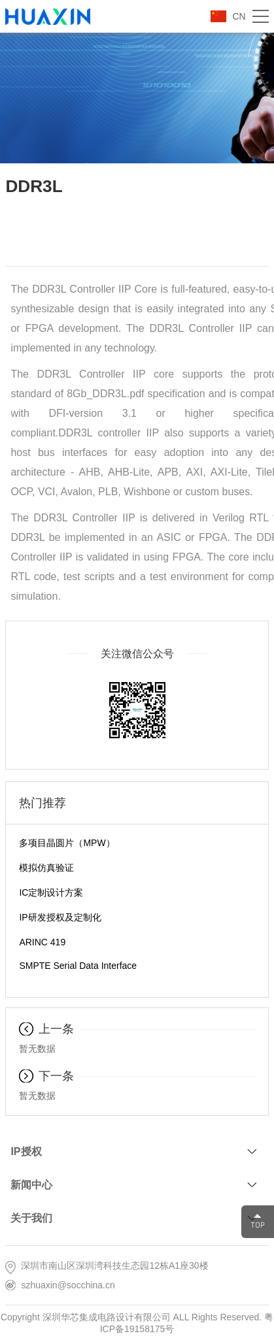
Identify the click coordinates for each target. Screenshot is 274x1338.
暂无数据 (37, 1048)
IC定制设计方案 (51, 892)
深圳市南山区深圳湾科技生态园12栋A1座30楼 (114, 1265)
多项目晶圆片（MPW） (66, 843)
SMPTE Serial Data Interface (78, 965)
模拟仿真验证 (46, 867)
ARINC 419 (42, 942)
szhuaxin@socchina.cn (67, 1285)
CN (238, 16)
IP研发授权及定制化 (60, 917)
